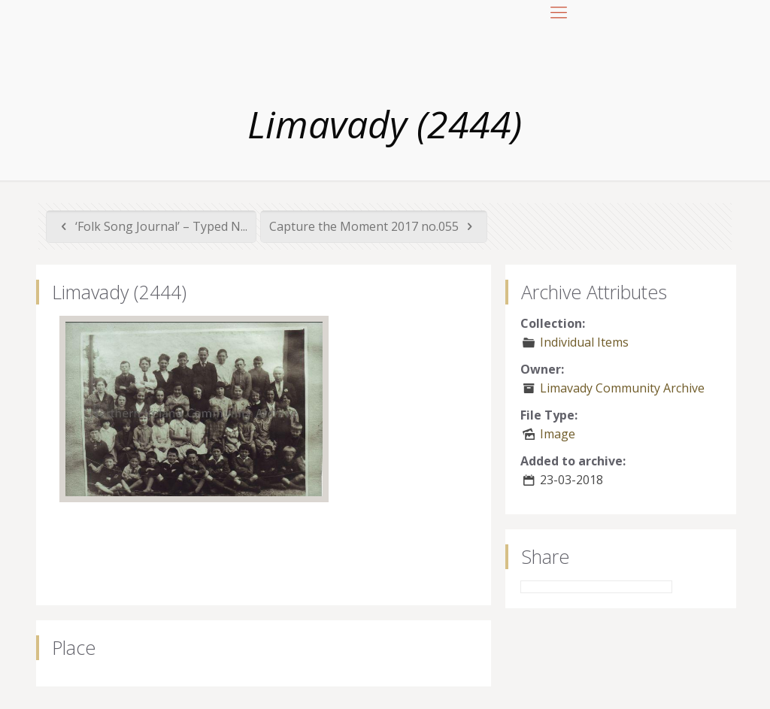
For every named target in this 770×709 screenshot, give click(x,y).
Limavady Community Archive (622, 388)
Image (557, 434)
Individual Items (584, 342)
